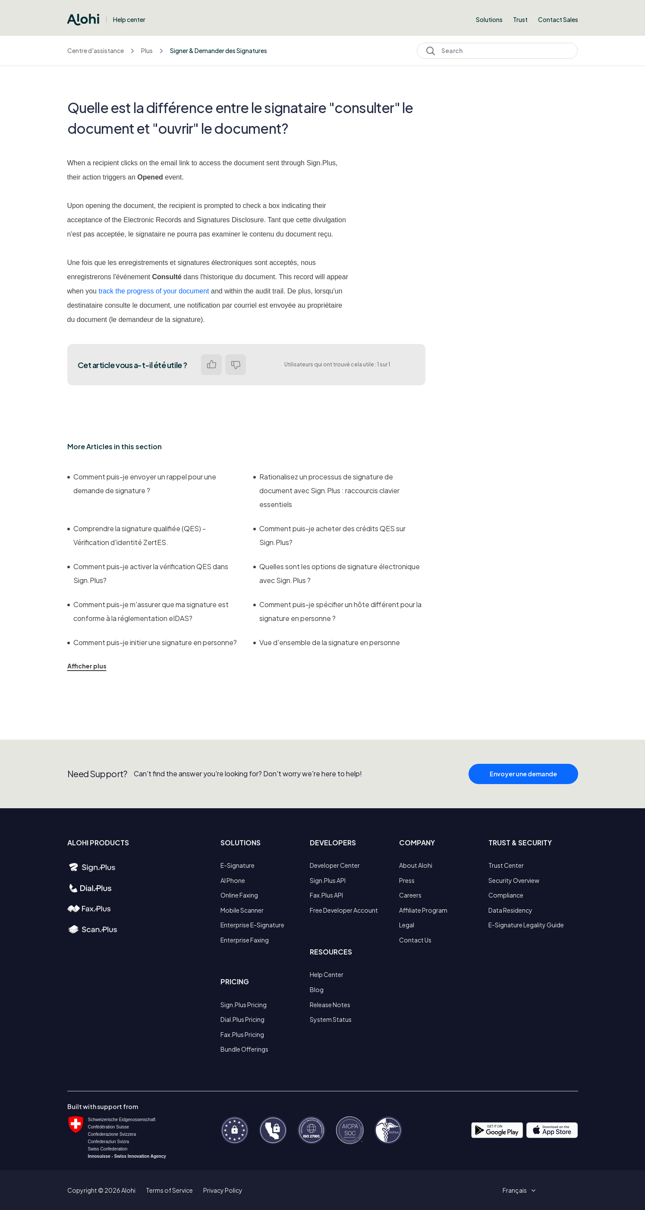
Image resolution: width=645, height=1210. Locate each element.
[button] (517, 1190)
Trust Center (506, 865)
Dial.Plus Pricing (242, 1019)
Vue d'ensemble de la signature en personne (326, 642)
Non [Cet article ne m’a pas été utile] (235, 364)
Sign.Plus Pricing (243, 1004)
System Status (331, 1019)
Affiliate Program (423, 910)
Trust (520, 19)
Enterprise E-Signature (252, 925)
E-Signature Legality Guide (526, 925)
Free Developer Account (344, 910)
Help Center (326, 974)
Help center (129, 19)
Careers (410, 895)
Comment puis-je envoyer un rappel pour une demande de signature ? (141, 483)
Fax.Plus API (326, 895)
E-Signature (237, 865)
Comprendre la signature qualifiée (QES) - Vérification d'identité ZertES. (136, 535)
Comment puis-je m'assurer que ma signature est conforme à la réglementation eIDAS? (148, 611)
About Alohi (415, 865)
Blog (317, 989)
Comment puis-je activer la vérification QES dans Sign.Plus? (147, 573)
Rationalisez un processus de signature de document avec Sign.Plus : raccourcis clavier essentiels (326, 490)
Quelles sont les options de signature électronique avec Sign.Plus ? (336, 573)
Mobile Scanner (242, 910)
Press (407, 880)
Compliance (505, 895)
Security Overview (513, 880)
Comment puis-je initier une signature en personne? (152, 642)
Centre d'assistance (95, 50)
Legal (406, 925)
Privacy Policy (222, 1190)
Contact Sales (558, 19)
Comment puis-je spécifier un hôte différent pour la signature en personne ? (337, 611)
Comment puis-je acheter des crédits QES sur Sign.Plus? (329, 535)
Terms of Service (169, 1190)
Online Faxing (239, 895)
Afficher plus (87, 666)
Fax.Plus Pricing (242, 1034)
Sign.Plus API (328, 880)
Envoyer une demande (523, 777)
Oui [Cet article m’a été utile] (211, 364)
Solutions (489, 19)
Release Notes (330, 1004)
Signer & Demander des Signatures (218, 50)
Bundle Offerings (244, 1049)
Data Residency (510, 910)
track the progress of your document (153, 291)
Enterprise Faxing (244, 940)
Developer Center (335, 865)
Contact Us (415, 940)
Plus (147, 50)
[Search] (497, 51)
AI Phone (232, 880)
